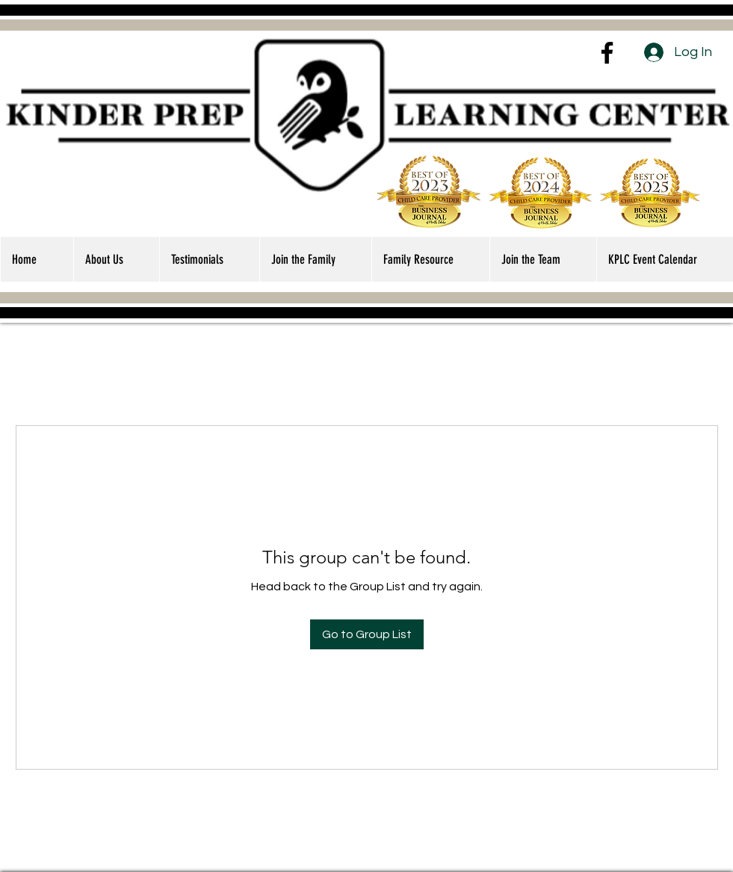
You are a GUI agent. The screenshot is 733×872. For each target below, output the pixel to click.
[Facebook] (607, 52)
